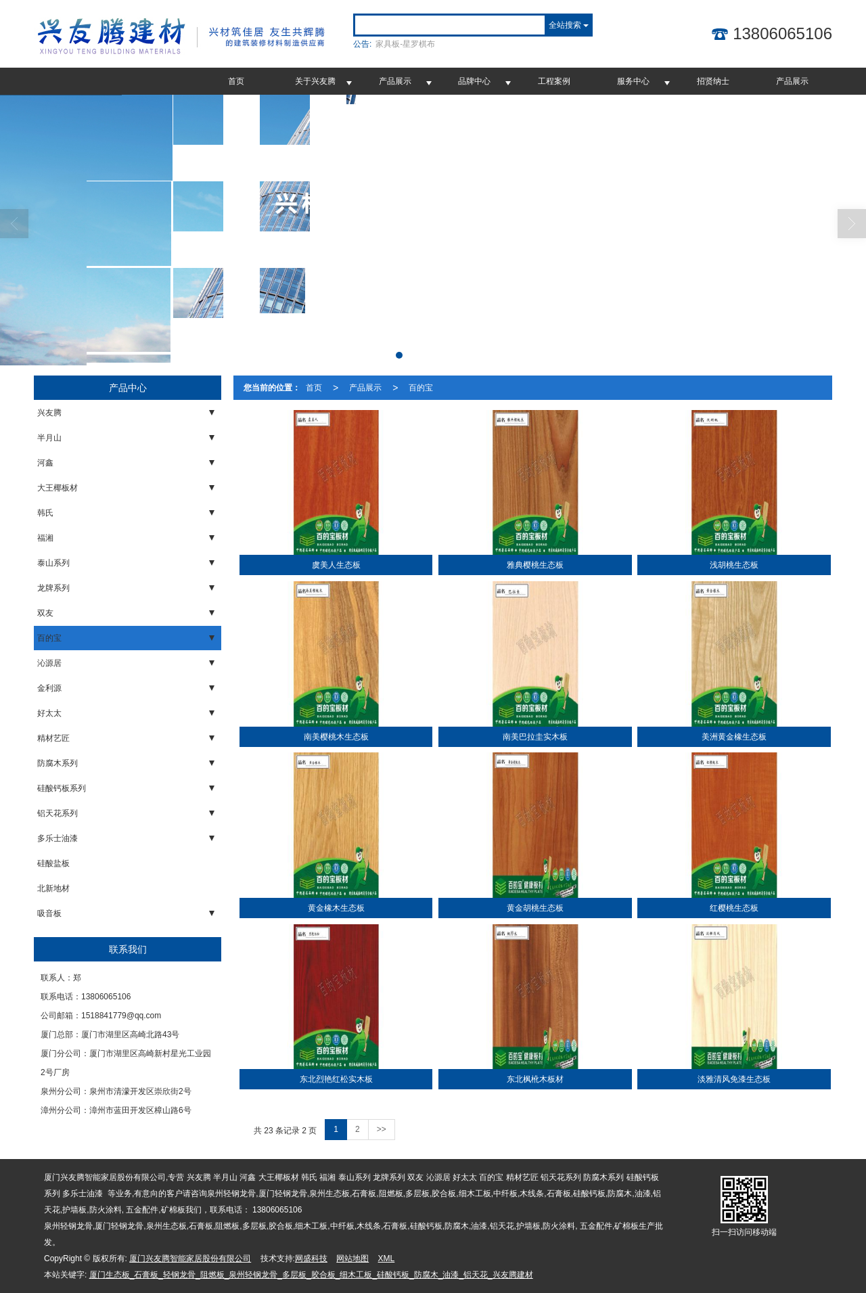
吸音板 (49, 913)
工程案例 (554, 81)
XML (386, 1258)
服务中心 (633, 81)
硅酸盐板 (53, 863)
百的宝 (49, 638)
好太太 (49, 713)
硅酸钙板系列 (61, 788)
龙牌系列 (53, 588)
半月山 (49, 438)
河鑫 (45, 463)
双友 (45, 613)
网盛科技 (311, 1258)
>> (381, 1129)
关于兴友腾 (315, 81)
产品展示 (395, 81)
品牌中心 (474, 81)
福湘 (45, 538)
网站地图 (352, 1258)
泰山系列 (53, 563)
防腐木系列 (57, 763)
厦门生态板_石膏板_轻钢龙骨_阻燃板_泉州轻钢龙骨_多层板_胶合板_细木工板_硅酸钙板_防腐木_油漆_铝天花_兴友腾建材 (311, 1274)
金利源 (49, 688)
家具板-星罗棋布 (405, 44)
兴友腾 (49, 412)
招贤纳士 (713, 81)
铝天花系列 (57, 813)
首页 (236, 81)
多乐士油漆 (57, 838)
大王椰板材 (57, 488)
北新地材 (53, 888)
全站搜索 (565, 25)
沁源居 (49, 663)
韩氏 (45, 513)
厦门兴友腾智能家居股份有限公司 (190, 1258)
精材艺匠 (53, 738)
